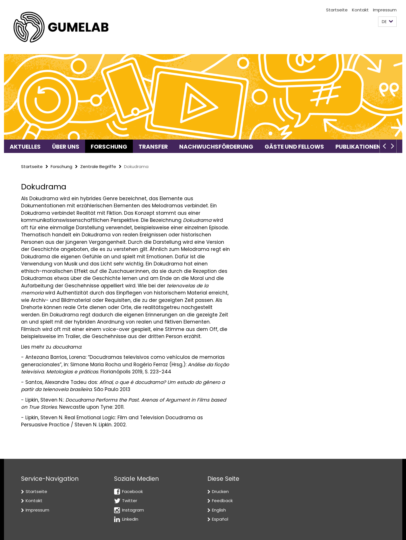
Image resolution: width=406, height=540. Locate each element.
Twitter (129, 501)
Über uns (65, 147)
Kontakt (360, 10)
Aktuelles (25, 147)
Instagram (133, 510)
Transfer (153, 147)
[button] (387, 22)
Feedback (222, 501)
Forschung (109, 147)
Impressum (385, 10)
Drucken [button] (220, 491)
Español (220, 519)
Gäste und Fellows (294, 147)
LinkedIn (130, 519)
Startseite (337, 10)
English (219, 510)
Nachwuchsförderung (216, 147)
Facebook (132, 491)
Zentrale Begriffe (98, 166)
